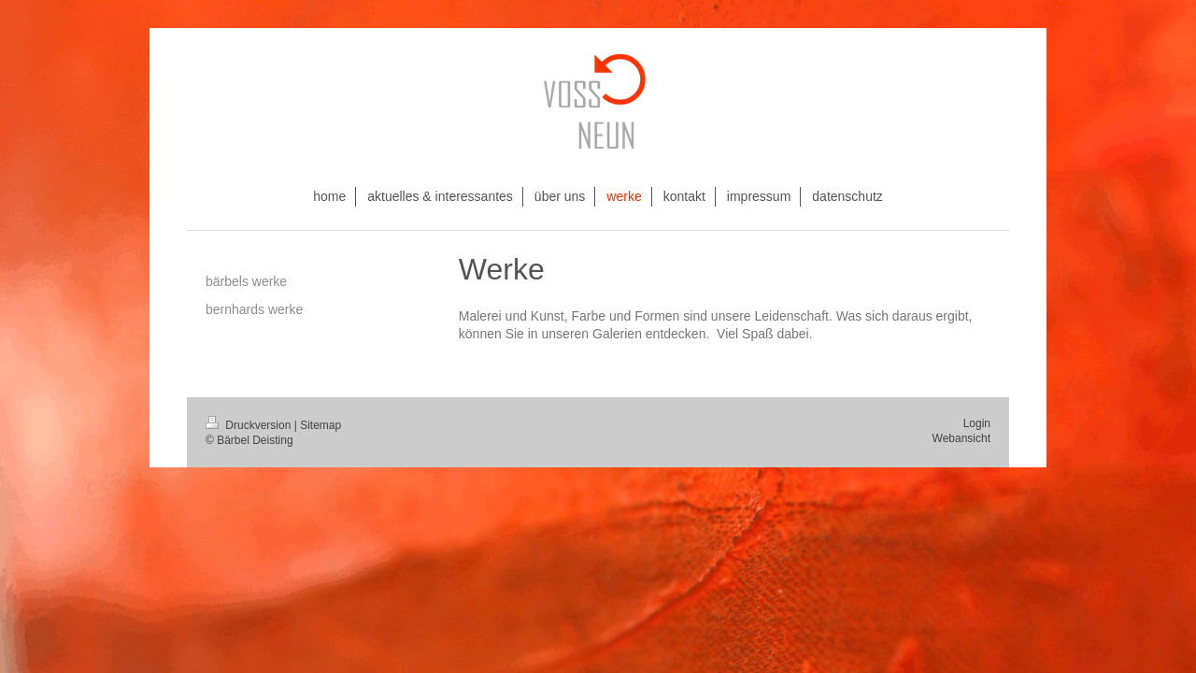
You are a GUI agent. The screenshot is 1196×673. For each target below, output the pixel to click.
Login (976, 423)
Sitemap (320, 425)
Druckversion (250, 425)
